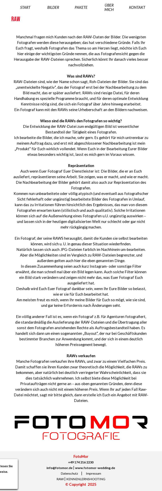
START (25, 7)
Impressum (93, 473)
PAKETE (81, 7)
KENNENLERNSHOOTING (85, 479)
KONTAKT (137, 7)
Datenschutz (70, 473)
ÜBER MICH (109, 7)
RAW (60, 479)
